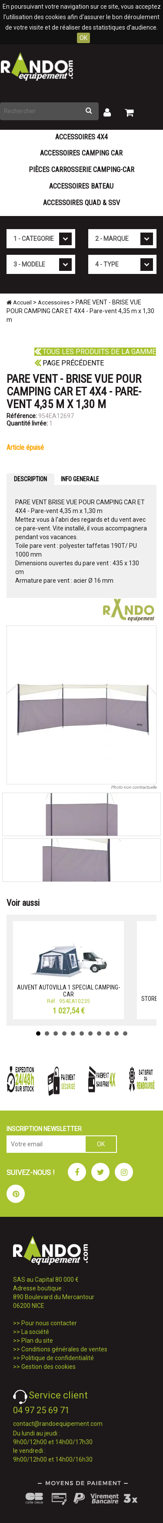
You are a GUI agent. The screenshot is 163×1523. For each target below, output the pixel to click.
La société (35, 1331)
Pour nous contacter (49, 1323)
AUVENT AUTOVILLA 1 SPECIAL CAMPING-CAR (68, 990)
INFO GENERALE (80, 479)
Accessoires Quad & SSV (81, 203)
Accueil (19, 302)
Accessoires (54, 302)
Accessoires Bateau (81, 186)
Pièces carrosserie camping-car (81, 169)
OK (83, 37)
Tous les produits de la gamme (95, 352)
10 (116, 1033)
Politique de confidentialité (57, 1357)
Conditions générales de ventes (64, 1349)
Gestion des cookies (48, 1366)
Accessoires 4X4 (81, 137)
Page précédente (69, 363)
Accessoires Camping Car (81, 153)
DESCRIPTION (30, 479)
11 (125, 1033)
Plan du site (37, 1340)
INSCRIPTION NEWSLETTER (44, 1128)
